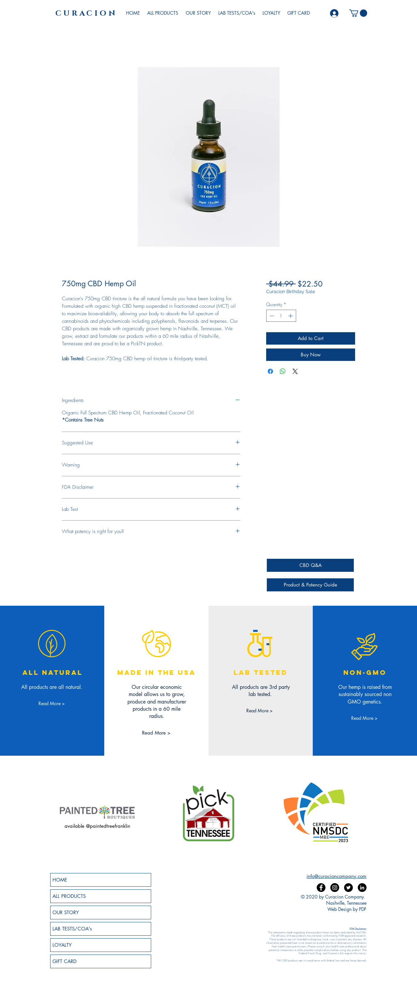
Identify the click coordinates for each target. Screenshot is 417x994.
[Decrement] (271, 315)
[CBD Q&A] (310, 565)
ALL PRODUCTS (69, 896)
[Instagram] (334, 887)
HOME (59, 880)
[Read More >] (52, 703)
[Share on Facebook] (270, 371)
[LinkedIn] (362, 887)
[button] (358, 13)
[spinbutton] (281, 315)
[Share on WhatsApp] (283, 371)
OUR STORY (65, 912)
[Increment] (291, 315)
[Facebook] (321, 887)
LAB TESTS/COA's (72, 929)
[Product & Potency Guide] (310, 584)
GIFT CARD (64, 961)
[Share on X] (295, 371)
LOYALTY (62, 945)
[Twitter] (348, 887)
